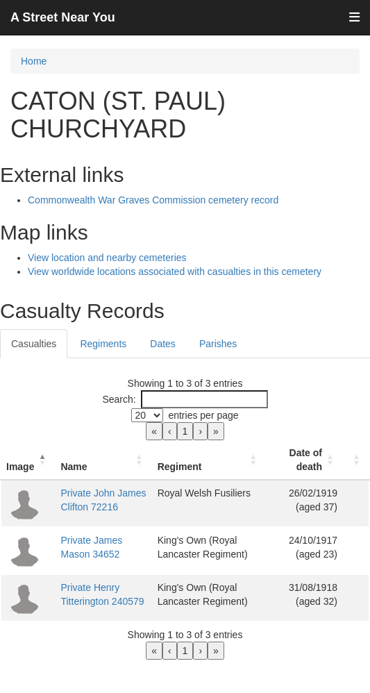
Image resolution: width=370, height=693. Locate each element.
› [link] (200, 431)
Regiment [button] (180, 466)
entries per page (203, 415)
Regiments (103, 343)
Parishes (218, 343)
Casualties (33, 343)
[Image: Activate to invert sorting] (28, 460)
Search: (118, 399)
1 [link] (185, 431)
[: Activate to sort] (356, 460)
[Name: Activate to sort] (103, 460)
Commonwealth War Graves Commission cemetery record (153, 200)
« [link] (154, 431)
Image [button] (20, 466)
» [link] (216, 431)
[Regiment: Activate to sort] (209, 460)
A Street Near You (62, 17)
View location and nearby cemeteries (107, 257)
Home (34, 61)
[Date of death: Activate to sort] (304, 460)
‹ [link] (169, 431)
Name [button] (73, 466)
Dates (163, 343)
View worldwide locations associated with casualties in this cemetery (174, 271)
